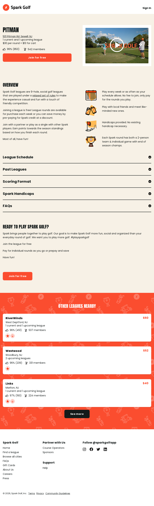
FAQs (6, 461)
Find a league (11, 452)
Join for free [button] (37, 57)
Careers (7, 474)
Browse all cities (12, 456)
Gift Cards (9, 465)
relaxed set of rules (44, 95)
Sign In (147, 8)
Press (6, 478)
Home (6, 448)
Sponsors (48, 452)
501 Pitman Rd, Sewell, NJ (17, 36)
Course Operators (53, 448)
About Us (8, 469)
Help (45, 468)
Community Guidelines (57, 493)
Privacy (40, 493)
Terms (31, 493)
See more (77, 414)
